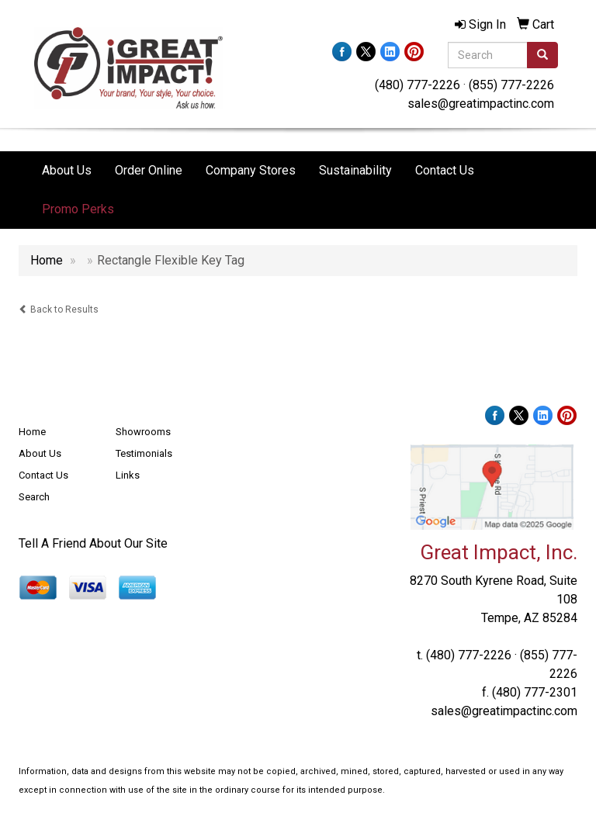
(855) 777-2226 (511, 85)
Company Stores (251, 170)
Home (32, 431)
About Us (67, 170)
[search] (542, 55)
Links (128, 475)
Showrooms (143, 431)
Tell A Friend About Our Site (93, 543)
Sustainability (355, 170)
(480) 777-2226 (417, 85)
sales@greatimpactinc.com (480, 103)
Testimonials (144, 453)
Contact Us (444, 170)
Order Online (148, 170)
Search (34, 497)
